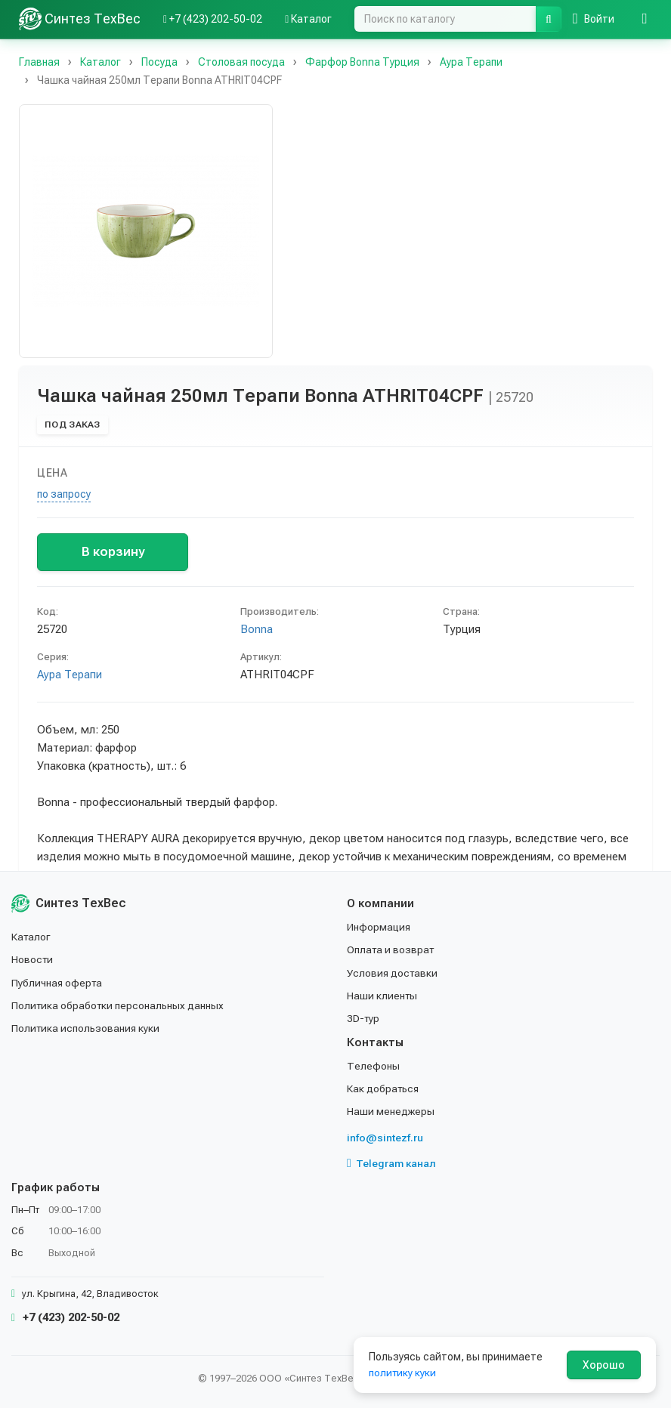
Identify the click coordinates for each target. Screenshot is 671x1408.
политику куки (403, 1372)
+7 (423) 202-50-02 (65, 1317)
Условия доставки (393, 972)
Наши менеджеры (390, 1111)
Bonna (256, 629)
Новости (32, 959)
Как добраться (384, 1088)
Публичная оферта (57, 982)
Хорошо (604, 1365)
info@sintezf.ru (385, 1138)
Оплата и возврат (392, 949)
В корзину (113, 551)
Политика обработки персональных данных (119, 1005)
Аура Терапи (69, 674)
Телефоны (373, 1066)
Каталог (31, 937)
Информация (379, 927)
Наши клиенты (383, 996)
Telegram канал (391, 1163)
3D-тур (364, 1018)
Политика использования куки (86, 1028)
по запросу (64, 494)
